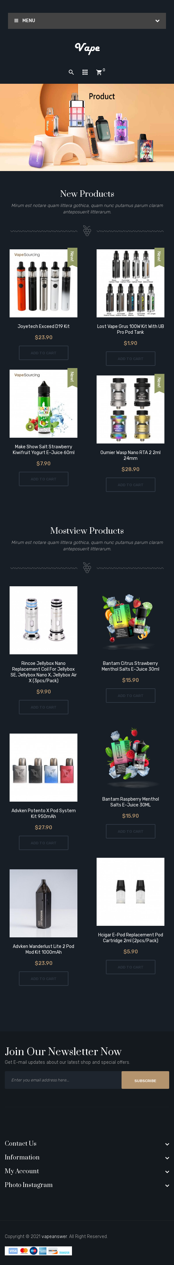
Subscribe (145, 1081)
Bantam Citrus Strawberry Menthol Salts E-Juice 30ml (130, 666)
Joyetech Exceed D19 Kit (44, 326)
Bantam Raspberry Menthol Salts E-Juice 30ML (130, 802)
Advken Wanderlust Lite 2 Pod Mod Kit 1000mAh (43, 949)
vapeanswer (54, 1236)
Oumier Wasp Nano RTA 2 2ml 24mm (130, 455)
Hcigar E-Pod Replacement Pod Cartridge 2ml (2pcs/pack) (130, 937)
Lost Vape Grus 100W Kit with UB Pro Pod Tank (130, 329)
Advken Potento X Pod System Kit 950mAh (44, 813)
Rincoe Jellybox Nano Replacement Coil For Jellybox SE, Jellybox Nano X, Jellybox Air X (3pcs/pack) (44, 672)
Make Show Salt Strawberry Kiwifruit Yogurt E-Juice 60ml (44, 449)
